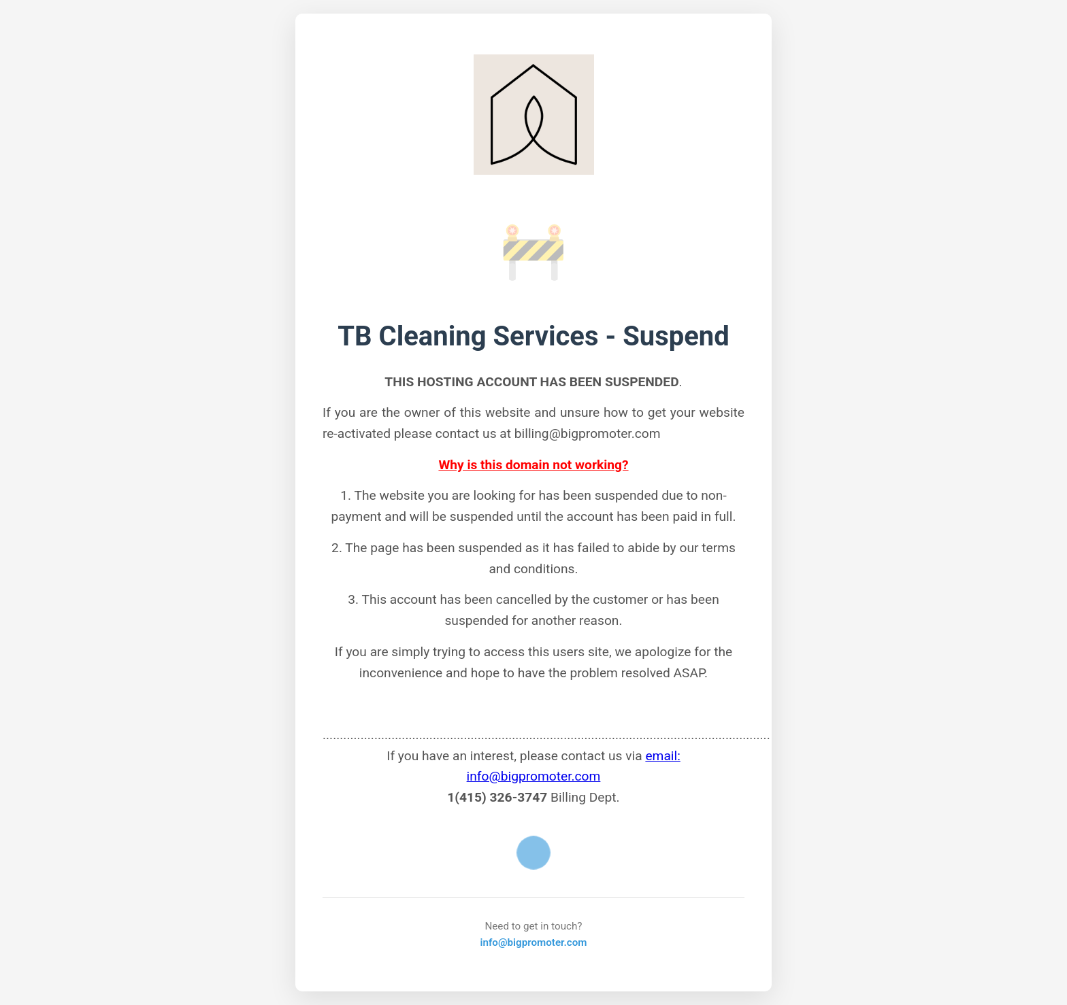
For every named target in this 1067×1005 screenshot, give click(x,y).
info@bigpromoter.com (533, 942)
